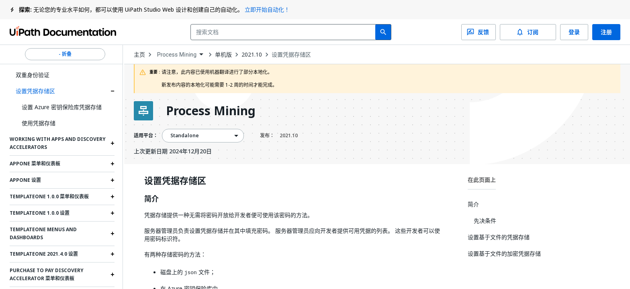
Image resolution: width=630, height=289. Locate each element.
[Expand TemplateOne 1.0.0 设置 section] (112, 213)
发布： (279, 135)
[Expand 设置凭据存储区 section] (112, 91)
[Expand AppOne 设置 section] (112, 180)
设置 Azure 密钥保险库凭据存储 (62, 107)
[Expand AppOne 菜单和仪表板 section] (112, 163)
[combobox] (284, 32)
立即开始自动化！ (267, 9)
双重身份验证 (32, 75)
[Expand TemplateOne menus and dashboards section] (112, 233)
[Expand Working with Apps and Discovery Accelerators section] (112, 143)
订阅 (528, 32)
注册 (606, 32)
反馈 (478, 32)
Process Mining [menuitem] (177, 54)
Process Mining (211, 111)
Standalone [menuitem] (184, 135)
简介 (151, 199)
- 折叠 (65, 54)
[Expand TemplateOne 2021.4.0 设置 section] (112, 254)
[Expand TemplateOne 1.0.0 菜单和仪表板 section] (112, 196)
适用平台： (146, 135)
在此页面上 (482, 179)
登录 (574, 32)
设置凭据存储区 (35, 91)
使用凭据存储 (38, 123)
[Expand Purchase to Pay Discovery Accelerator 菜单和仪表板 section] (112, 274)
